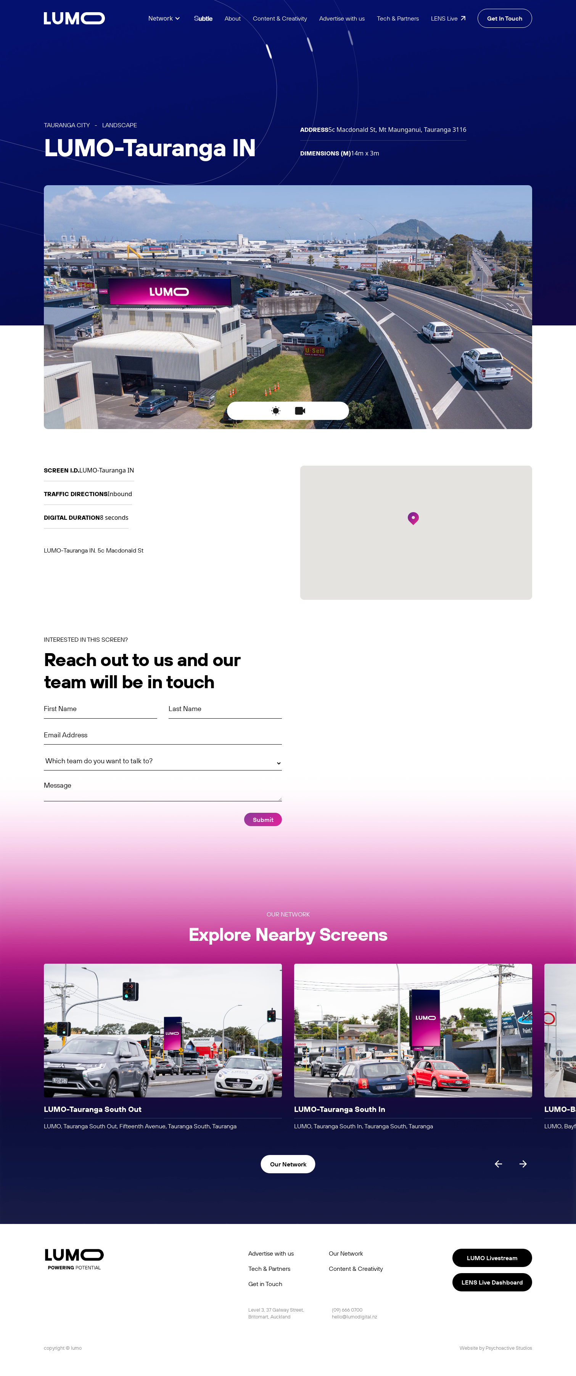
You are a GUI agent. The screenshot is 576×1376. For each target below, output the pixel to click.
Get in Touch (265, 1284)
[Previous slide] (498, 1164)
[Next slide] (523, 1164)
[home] (74, 18)
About (233, 18)
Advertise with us (342, 18)
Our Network (346, 1253)
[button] (164, 18)
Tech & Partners (398, 18)
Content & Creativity (280, 18)
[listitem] (163, 1047)
